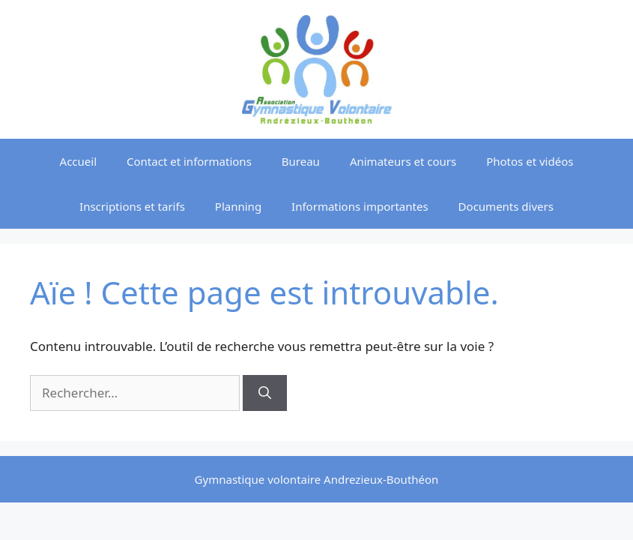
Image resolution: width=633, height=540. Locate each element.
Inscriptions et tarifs (132, 206)
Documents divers (506, 206)
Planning (238, 206)
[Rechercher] (265, 393)
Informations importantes (359, 206)
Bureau (301, 161)
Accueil (78, 161)
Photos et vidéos (529, 161)
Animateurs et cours (403, 161)
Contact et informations (189, 161)
